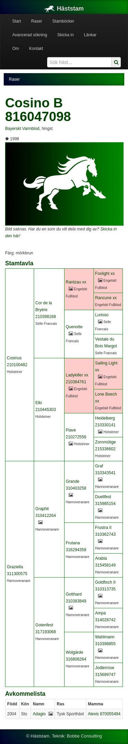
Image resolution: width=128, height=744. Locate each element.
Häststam (64, 8)
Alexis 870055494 (104, 714)
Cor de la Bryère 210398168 (45, 310)
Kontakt (36, 48)
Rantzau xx (76, 282)
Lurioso (102, 315)
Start (16, 21)
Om (15, 48)
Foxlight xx (105, 273)
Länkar (90, 34)
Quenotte (74, 326)
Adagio (39, 714)
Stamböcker (63, 21)
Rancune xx (106, 297)
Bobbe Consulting (84, 736)
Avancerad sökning (29, 34)
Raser (36, 21)
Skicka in (65, 34)
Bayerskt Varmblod (22, 128)
